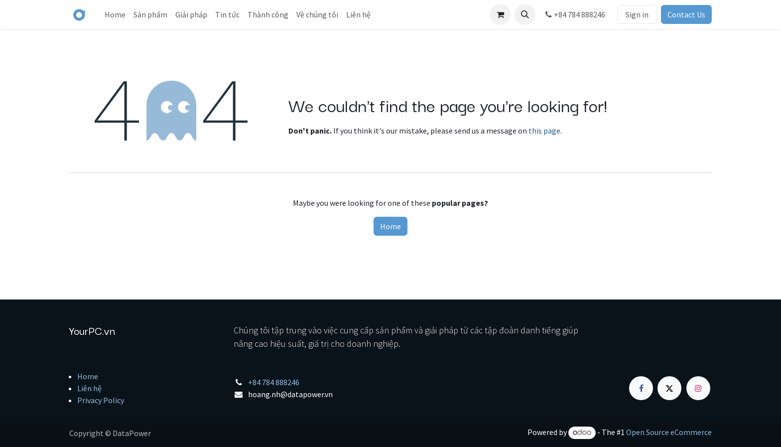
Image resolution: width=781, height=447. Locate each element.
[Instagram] (698, 388)
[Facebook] (641, 388)
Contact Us (686, 14)
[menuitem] (115, 14)
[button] (525, 14)
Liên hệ (89, 388)
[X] (669, 388)
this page (544, 131)
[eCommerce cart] (500, 14)
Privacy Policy (100, 400)
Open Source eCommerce (669, 432)
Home (390, 226)
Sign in (637, 14)
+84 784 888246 (574, 14)
